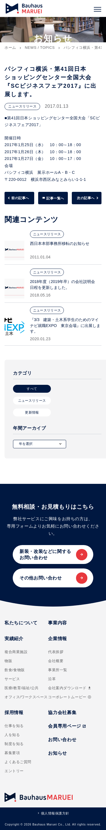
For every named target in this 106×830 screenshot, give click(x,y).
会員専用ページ (67, 726)
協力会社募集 (62, 712)
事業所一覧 (57, 670)
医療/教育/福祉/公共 (22, 688)
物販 (8, 661)
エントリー (14, 771)
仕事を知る (14, 726)
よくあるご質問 (18, 762)
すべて (32, 389)
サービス (12, 679)
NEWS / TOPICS (40, 47)
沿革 (52, 679)
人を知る (12, 735)
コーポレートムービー (69, 697)
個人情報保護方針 (55, 813)
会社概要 (55, 661)
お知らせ (57, 753)
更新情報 (32, 412)
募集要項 (12, 753)
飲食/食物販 (15, 670)
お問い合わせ (62, 739)
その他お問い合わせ (41, 578)
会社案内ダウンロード (69, 688)
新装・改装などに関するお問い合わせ (45, 554)
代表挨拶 (55, 652)
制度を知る (14, 744)
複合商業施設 (16, 652)
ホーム (10, 47)
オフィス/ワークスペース (26, 697)
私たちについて (21, 622)
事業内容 (57, 622)
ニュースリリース (32, 401)
